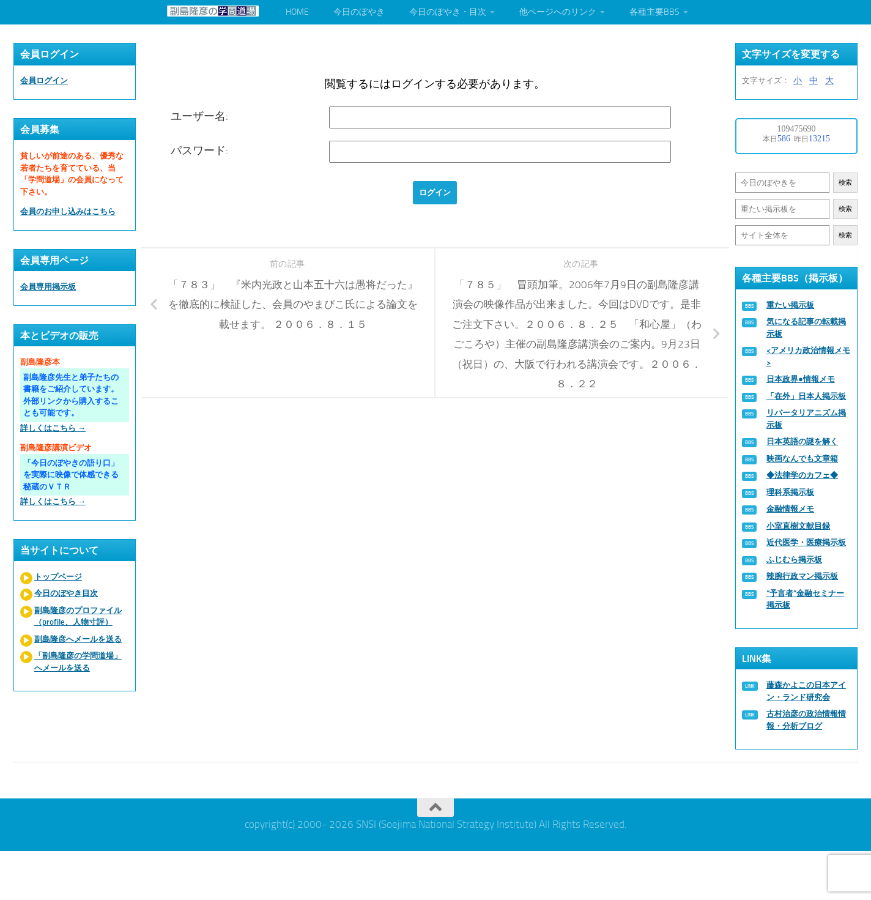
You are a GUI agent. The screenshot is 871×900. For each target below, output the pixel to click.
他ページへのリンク (557, 12)
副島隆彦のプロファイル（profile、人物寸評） (78, 616)
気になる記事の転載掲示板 (806, 327)
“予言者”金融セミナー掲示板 (805, 599)
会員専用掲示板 (48, 286)
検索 (845, 183)
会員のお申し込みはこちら (68, 211)
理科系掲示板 (790, 492)
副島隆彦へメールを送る (78, 639)
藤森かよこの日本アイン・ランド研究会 (806, 691)
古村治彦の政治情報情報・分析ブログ (806, 720)
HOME (297, 12)
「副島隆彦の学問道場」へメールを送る (78, 661)
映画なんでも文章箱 (802, 458)
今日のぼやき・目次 (447, 12)
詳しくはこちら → (53, 428)
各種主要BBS (654, 12)
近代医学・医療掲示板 (806, 542)
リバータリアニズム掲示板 (806, 419)
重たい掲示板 (790, 305)
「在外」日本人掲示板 (806, 396)
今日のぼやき (359, 12)
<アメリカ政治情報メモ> (808, 356)
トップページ (58, 576)
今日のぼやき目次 (66, 593)
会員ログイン (44, 80)
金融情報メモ (790, 508)
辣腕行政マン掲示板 (802, 576)
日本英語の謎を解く (802, 441)
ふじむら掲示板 (794, 559)
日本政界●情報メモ (800, 379)
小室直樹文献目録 (798, 525)
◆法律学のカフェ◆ (802, 475)
